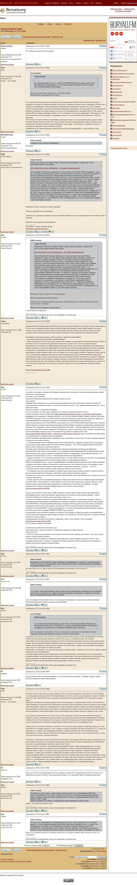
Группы (58, 24)
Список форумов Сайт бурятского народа (36, 37)
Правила (41, 24)
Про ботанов (116, 138)
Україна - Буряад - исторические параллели (124, 101)
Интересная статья (118, 85)
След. (24, 31)
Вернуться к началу (7, 64)
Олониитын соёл (57, 37)
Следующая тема (101, 40)
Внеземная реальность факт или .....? (122, 111)
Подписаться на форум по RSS (119, 148)
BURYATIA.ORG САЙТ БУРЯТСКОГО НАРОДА (19, 3)
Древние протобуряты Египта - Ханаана (123, 73)
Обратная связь (116, 9)
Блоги (86, 3)
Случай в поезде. (117, 135)
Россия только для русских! (120, 70)
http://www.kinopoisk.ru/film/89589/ (38, 488)
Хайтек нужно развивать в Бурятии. (122, 82)
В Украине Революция (118, 105)
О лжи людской (117, 132)
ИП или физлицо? (117, 95)
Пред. (11, 31)
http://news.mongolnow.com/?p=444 (38, 370)
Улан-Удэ (115, 98)
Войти (116, 3)
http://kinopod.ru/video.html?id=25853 (38, 521)
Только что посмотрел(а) (119, 125)
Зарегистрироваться (129, 3)
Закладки (67, 24)
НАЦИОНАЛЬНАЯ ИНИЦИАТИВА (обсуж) (123, 129)
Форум (64, 3)
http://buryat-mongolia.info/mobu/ (37, 229)
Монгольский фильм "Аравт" (12, 29)
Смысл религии (117, 89)
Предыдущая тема (88, 40)
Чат (92, 3)
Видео (78, 3)
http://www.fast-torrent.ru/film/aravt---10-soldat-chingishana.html (55, 168)
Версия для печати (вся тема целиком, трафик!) (16, 861)
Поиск (50, 24)
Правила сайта (129, 9)
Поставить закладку (7, 859)
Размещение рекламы (123, 11)
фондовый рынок (117, 92)
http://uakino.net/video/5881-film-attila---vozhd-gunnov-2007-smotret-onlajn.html (53, 434)
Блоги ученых (116, 108)
